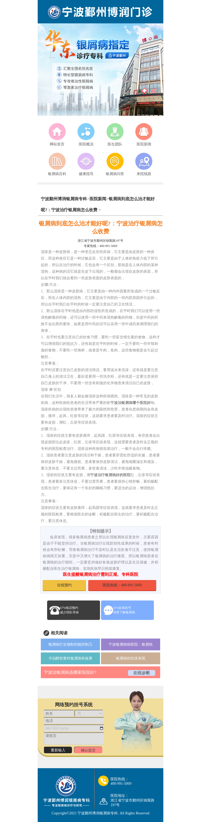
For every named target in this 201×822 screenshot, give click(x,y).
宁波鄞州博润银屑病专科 (64, 199)
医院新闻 (98, 199)
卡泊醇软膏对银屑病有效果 (70, 658)
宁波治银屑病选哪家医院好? (70, 672)
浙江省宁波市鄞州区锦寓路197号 (100, 241)
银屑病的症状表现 (130, 658)
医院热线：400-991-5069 (122, 585)
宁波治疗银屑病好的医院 (110, 475)
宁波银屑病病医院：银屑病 (131, 644)
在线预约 (64, 585)
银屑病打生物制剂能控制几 (70, 644)
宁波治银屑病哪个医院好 (130, 403)
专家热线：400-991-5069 (100, 246)
